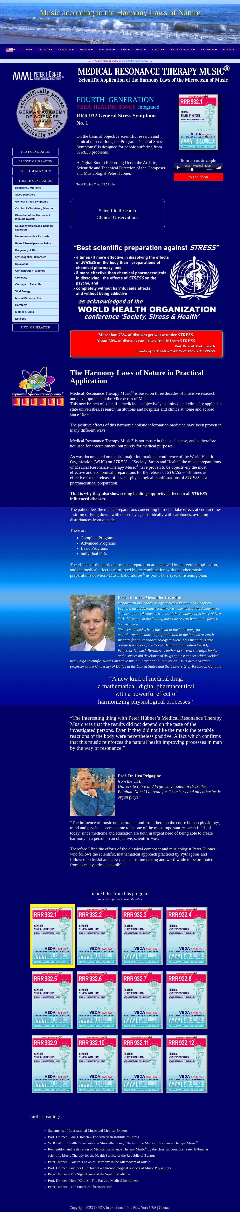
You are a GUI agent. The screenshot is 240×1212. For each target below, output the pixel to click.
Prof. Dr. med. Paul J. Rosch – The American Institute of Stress (93, 1137)
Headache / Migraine (28, 187)
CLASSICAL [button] (66, 49)
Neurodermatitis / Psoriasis (32, 236)
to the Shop (198, 177)
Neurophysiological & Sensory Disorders (34, 227)
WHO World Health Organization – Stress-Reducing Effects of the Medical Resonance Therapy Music (123, 1143)
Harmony (21, 304)
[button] (10, 50)
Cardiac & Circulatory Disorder (34, 208)
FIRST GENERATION (35, 151)
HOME (29, 49)
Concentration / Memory (30, 270)
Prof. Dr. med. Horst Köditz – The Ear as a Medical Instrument (93, 1180)
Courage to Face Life (28, 284)
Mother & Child (24, 311)
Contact (164, 1208)
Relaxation (22, 263)
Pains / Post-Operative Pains (33, 243)
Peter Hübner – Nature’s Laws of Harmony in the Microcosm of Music (99, 1162)
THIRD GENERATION (35, 171)
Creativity (21, 277)
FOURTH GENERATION (35, 180)
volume (218, 167)
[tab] (36, 152)
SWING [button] (141, 49)
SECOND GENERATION (35, 161)
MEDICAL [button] (86, 49)
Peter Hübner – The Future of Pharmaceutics (80, 1187)
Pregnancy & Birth (26, 250)
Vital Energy (22, 291)
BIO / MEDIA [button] (209, 49)
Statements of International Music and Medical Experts (88, 1130)
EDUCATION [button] (107, 49)
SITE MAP (228, 49)
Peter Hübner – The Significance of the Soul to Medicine (89, 1174)
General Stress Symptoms (31, 201)
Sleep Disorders (25, 194)
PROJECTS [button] (45, 49)
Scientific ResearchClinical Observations (117, 214)
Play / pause (178, 167)
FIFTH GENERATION (35, 327)
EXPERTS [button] (158, 49)
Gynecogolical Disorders (30, 256)
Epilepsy (20, 318)
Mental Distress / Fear (28, 298)
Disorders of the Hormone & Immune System (32, 217)
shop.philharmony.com (134, 60)
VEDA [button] (125, 49)
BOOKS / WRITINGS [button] (182, 49)
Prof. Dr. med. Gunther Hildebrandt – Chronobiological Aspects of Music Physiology (109, 1168)
